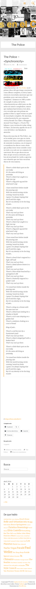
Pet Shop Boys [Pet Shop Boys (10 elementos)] (18, 552)
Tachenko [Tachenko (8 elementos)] (17, 559)
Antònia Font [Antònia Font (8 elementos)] (7, 519)
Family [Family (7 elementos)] (14, 533)
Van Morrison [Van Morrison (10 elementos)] (9, 571)
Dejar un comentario (19, 452)
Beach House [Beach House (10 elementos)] (24, 519)
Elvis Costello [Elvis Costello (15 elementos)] (14, 530)
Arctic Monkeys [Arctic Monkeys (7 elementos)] (15, 519)
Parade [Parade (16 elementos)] (20, 547)
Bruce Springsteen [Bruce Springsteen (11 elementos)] (18, 525)
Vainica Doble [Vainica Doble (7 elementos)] (20, 568)
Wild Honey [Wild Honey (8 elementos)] (28, 571)
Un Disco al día (16, 450)
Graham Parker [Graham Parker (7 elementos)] (20, 536)
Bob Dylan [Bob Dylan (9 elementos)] (7, 525)
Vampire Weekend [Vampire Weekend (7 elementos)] (27, 568)
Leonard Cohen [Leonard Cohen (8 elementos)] (15, 541)
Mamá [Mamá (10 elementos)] (15, 544)
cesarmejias (23, 65)
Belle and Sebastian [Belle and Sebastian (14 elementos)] (13, 521)
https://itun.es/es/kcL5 (13, 419)
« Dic (5, 502)
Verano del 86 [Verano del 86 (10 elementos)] (19, 571)
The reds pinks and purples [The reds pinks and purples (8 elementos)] (17, 565)
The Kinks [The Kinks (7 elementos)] (24, 562)
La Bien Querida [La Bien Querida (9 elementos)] (23, 538)
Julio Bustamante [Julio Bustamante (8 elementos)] (13, 538)
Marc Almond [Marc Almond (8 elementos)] (22, 544)
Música (8, 450)
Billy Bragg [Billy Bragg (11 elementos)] (27, 522)
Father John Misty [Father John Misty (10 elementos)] (23, 533)
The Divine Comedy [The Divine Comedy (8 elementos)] (16, 562)
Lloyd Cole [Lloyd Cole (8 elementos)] (23, 541)
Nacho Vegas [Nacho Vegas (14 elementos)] (10, 548)
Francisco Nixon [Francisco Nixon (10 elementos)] (10, 536)
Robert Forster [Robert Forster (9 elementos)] (15, 556)
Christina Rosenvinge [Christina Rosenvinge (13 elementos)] (18, 527)
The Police (23, 88)
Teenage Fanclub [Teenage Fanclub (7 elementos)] (24, 559)
